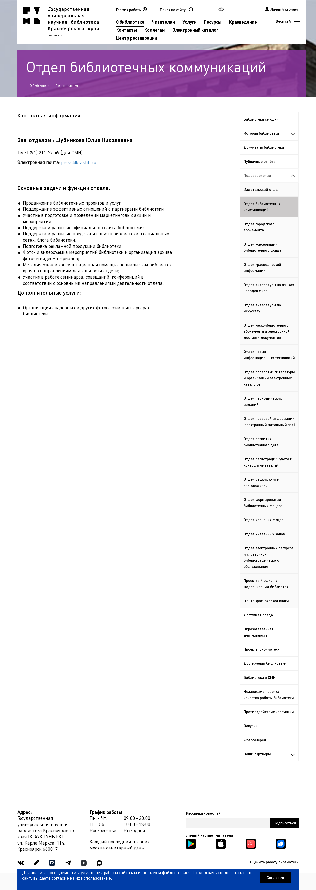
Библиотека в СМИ (260, 677)
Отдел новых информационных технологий (269, 354)
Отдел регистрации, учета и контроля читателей (268, 462)
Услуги (190, 22)
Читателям (163, 22)
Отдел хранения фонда (264, 519)
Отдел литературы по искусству (262, 307)
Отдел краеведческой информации (262, 267)
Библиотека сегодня (261, 119)
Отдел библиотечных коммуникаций (262, 206)
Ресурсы (212, 22)
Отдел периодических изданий (263, 401)
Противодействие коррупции (269, 711)
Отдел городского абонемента (259, 226)
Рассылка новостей (203, 813)
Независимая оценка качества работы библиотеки (269, 694)
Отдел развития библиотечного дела (261, 441)
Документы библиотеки (264, 147)
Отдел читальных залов (264, 533)
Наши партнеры (269, 753)
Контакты (126, 30)
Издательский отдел (261, 189)
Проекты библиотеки (262, 649)
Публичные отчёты (260, 161)
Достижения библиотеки (265, 663)
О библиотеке (130, 22)
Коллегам (154, 30)
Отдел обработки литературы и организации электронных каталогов (269, 378)
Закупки (250, 725)
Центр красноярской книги (266, 600)
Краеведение (243, 22)
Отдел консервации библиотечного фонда (262, 247)
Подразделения (66, 85)
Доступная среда (258, 614)
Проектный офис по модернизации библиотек (266, 583)
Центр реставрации (136, 38)
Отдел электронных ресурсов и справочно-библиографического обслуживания (269, 557)
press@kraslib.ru (78, 162)
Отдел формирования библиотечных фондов (263, 502)
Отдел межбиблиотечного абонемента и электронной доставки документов (267, 331)
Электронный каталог (195, 30)
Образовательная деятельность (259, 632)
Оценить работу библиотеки (274, 861)
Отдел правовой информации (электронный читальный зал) (269, 421)
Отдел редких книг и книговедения (261, 482)
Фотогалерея (255, 739)
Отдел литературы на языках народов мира (269, 287)
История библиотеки (269, 133)
